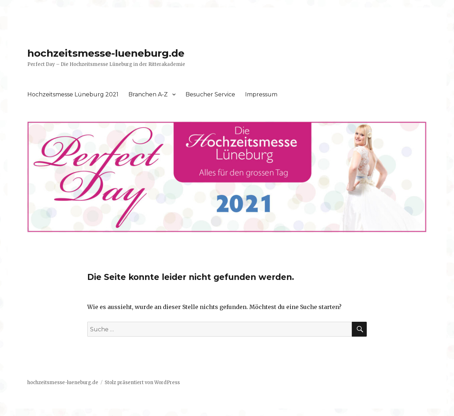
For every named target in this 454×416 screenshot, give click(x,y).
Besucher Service (210, 94)
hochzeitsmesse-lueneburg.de (105, 53)
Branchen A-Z (148, 94)
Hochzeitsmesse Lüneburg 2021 (72, 94)
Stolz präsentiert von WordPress (142, 383)
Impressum (261, 94)
